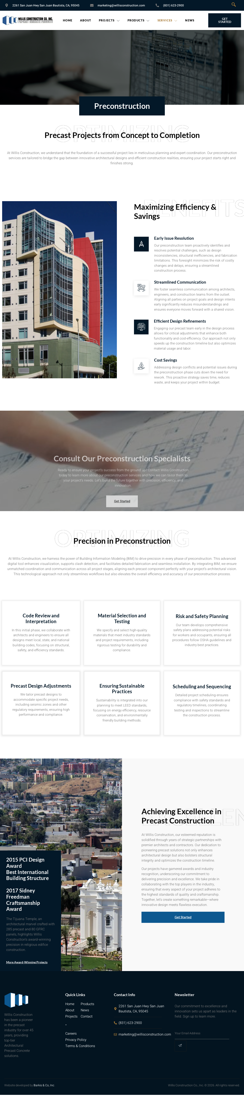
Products (139, 20)
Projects (109, 20)
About (85, 20)
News (189, 20)
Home (67, 20)
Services (168, 20)
